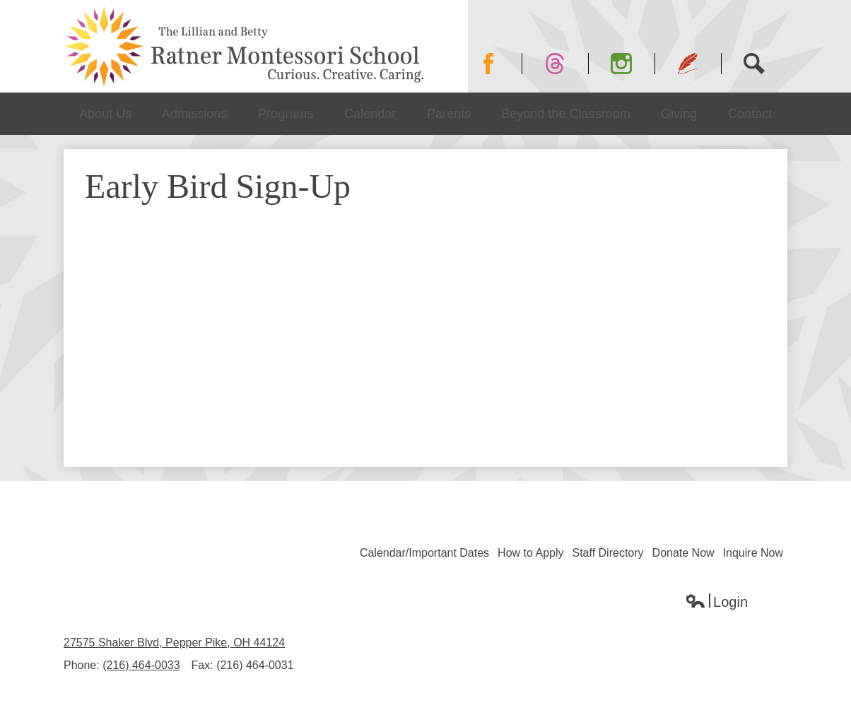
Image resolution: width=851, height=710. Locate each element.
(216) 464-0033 (141, 665)
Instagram (633, 63)
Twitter (560, 63)
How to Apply (530, 553)
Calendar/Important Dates (424, 553)
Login (716, 602)
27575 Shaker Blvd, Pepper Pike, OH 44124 (174, 643)
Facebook (500, 63)
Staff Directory (608, 553)
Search (762, 63)
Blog (688, 63)
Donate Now (683, 553)
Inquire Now (753, 553)
